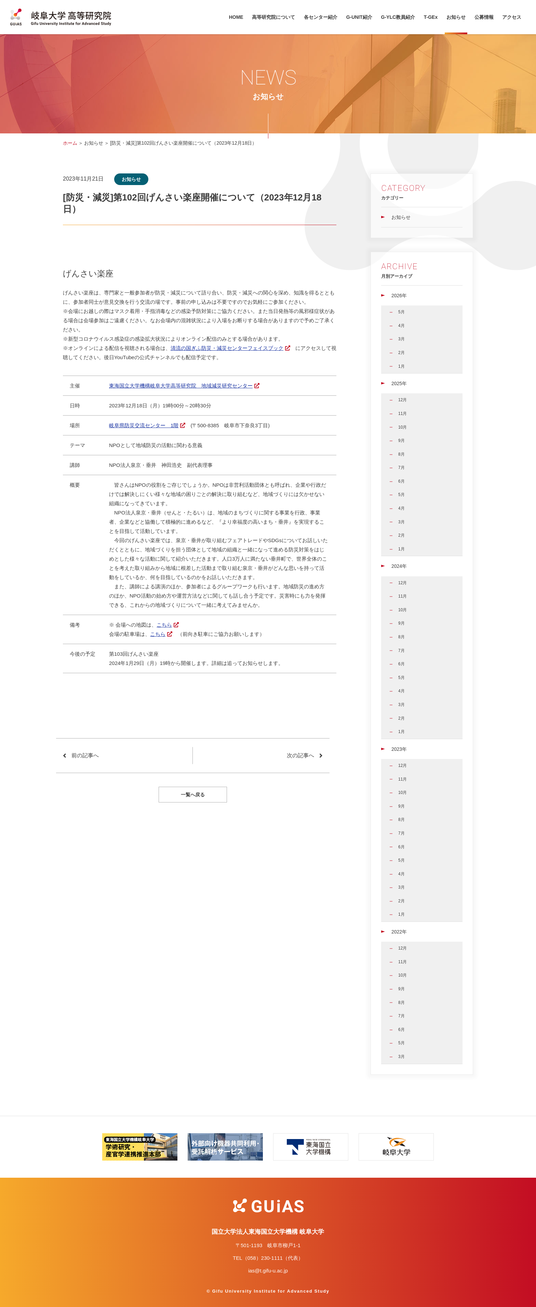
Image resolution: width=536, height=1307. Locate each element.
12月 (402, 399)
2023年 (399, 749)
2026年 (399, 295)
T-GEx (431, 17)
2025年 (399, 383)
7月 (401, 467)
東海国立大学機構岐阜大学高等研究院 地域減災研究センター (181, 386)
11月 (402, 413)
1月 (401, 366)
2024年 (399, 566)
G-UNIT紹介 (359, 17)
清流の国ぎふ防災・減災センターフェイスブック (227, 348)
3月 (401, 339)
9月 (401, 440)
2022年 (399, 931)
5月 (401, 312)
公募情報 (484, 17)
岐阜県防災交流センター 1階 (143, 425)
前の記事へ (85, 755)
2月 (401, 352)
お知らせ (456, 17)
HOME (236, 17)
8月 (401, 454)
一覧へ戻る (193, 794)
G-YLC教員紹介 (398, 17)
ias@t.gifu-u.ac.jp (268, 1270)
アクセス (511, 17)
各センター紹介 (320, 17)
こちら (164, 625)
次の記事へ (300, 755)
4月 (401, 325)
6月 (401, 481)
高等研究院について (273, 17)
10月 (402, 427)
